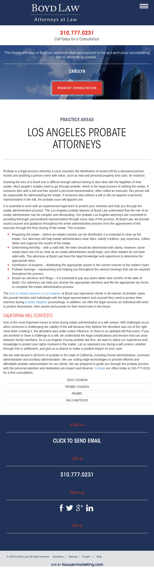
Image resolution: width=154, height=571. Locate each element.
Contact (100, 368)
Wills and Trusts (77, 400)
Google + (87, 556)
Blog (99, 556)
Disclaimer (58, 556)
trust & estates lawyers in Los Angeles (35, 293)
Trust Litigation (77, 380)
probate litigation (36, 302)
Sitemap (72, 556)
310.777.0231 (77, 474)
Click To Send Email (77, 440)
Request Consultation (77, 88)
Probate (77, 394)
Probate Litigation (77, 387)
